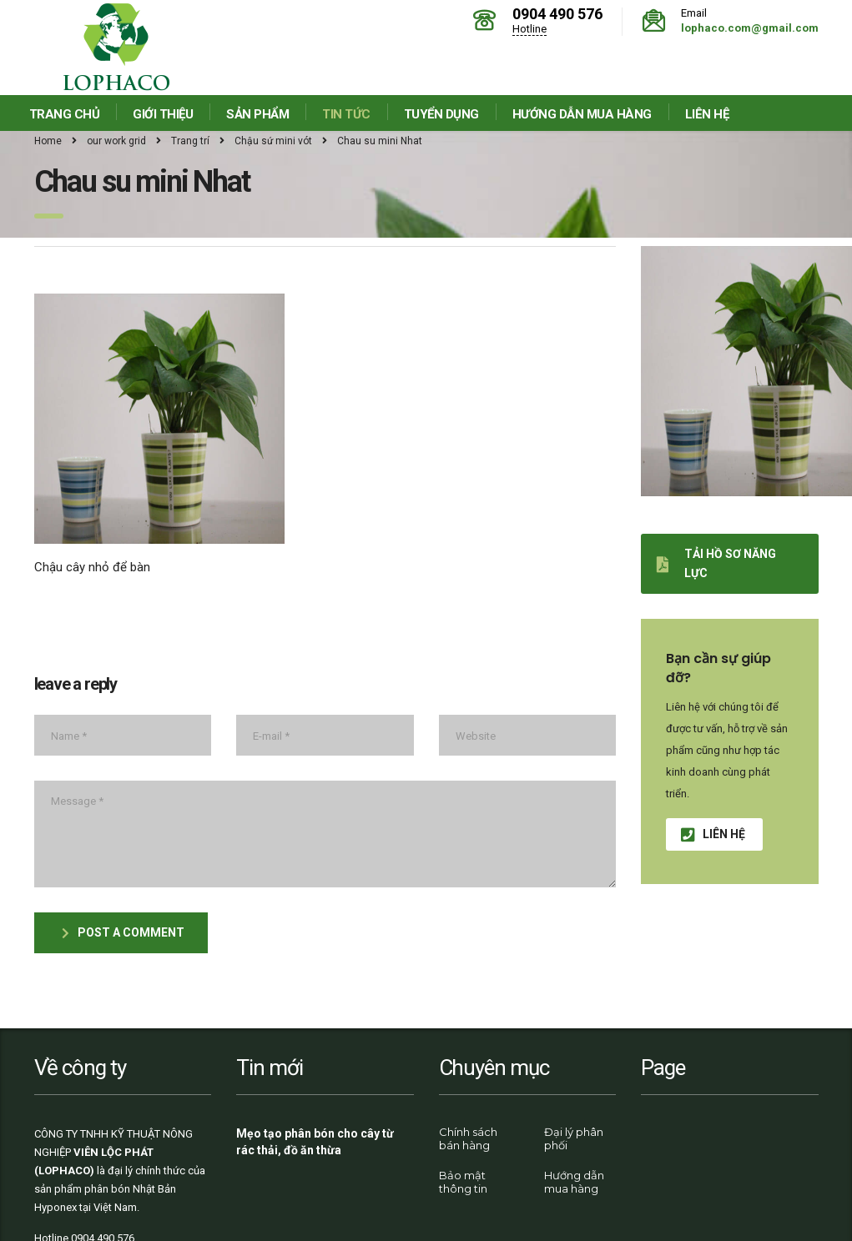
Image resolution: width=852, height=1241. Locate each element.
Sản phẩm (257, 114)
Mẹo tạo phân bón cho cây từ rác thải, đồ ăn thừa (315, 1142)
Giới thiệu (163, 114)
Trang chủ (64, 114)
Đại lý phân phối (573, 1138)
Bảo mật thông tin (463, 1181)
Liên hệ (707, 114)
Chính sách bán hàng (468, 1138)
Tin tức (346, 114)
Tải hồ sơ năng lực (716, 563)
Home (48, 141)
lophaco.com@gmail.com (750, 28)
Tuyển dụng (441, 114)
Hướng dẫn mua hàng (582, 114)
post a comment (123, 932)
